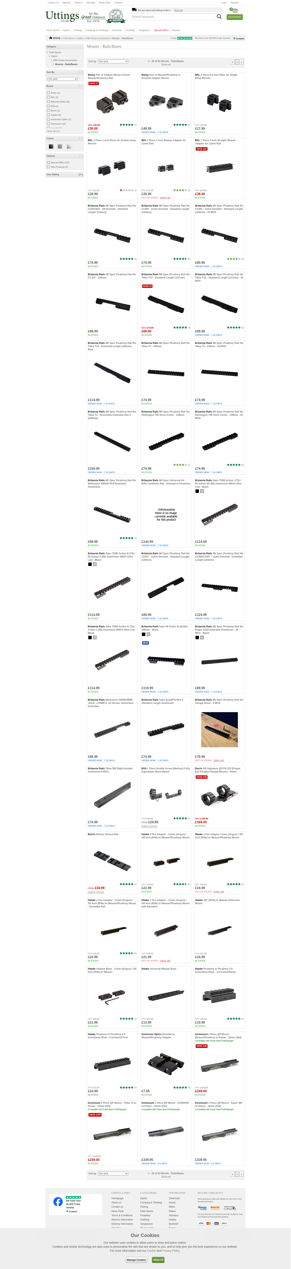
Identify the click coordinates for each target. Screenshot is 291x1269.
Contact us (117, 1218)
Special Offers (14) (60, 162)
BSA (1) (54, 106)
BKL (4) (54, 97)
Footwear (117, 30)
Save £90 (201, 1057)
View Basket (235, 17)
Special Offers (161, 30)
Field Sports (53, 30)
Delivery (66, 2)
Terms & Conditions (122, 1226)
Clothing (130, 30)
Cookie (151, 1250)
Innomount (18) (58, 124)
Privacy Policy (171, 1250)
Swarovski (174, 1209)
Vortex (172, 1214)
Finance (118, 2)
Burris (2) (55, 110)
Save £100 (95, 1126)
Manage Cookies (136, 1260)
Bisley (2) (55, 93)
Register (235, 2)
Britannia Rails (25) (60, 101)
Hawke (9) (56, 115)
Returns (78, 2)
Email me (165, 209)
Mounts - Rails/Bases (66, 64)
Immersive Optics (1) (61, 119)
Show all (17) (53, 131)
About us (116, 1214)
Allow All (158, 1260)
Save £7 (93, 94)
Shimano (173, 1226)
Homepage (118, 1209)
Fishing (78, 30)
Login (224, 2)
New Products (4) (59, 167)
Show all (165, 76)
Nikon (172, 1218)
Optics (66, 30)
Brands (176, 30)
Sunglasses (144, 30)
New (145, 654)
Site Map (90, 2)
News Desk (104, 2)
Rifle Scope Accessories (98, 38)
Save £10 (201, 160)
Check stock (149, 837)
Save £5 (147, 297)
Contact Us (53, 2)
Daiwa (172, 1222)
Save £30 (201, 788)
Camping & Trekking (96, 30)
